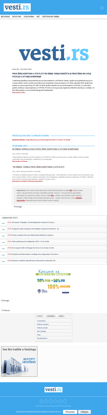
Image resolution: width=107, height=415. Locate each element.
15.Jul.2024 (23, 69)
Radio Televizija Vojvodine (24, 171)
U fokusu (40, 316)
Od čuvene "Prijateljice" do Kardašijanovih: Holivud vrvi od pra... (33, 222)
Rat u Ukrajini (41, 331)
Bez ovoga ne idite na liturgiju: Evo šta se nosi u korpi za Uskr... (33, 248)
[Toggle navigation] (102, 7)
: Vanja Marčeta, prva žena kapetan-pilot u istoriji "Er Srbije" (41, 140)
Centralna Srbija (50, 16)
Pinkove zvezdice (43, 324)
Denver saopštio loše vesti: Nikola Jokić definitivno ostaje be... (33, 235)
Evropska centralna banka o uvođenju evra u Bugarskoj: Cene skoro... (35, 254)
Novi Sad (16, 16)
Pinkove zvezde (42, 328)
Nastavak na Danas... (20, 161)
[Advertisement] (53, 28)
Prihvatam (70, 412)
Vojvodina (29, 16)
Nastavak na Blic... (19, 92)
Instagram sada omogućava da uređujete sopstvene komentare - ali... (36, 229)
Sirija (38, 335)
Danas (18, 154)
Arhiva (61, 316)
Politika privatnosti (47, 406)
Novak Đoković (42, 338)
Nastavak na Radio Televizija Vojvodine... (28, 181)
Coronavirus (41, 321)
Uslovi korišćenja (59, 406)
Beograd (5, 16)
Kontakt (68, 406)
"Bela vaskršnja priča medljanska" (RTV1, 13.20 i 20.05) (30, 241)
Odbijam (84, 412)
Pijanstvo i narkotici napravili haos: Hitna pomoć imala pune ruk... (34, 261)
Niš (38, 16)
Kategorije (50, 316)
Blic (18, 69)
